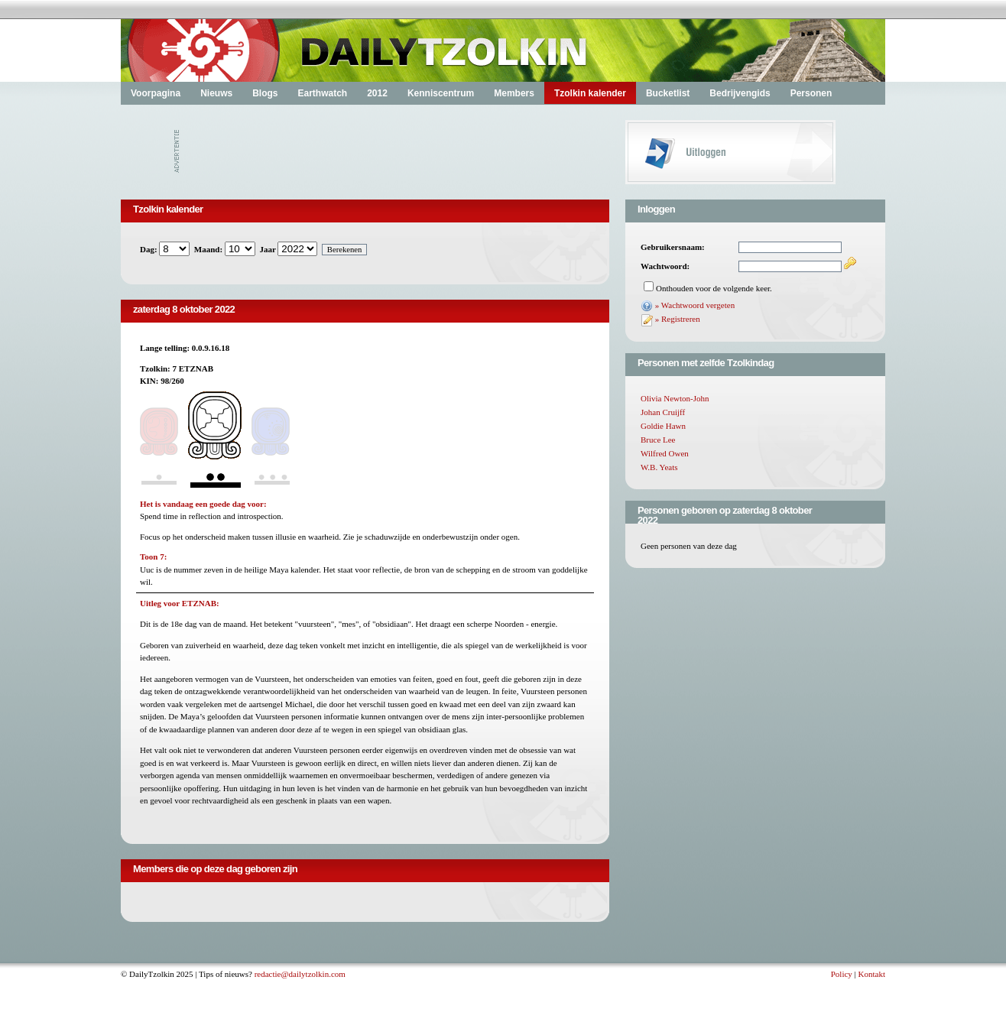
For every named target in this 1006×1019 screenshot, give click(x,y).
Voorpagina (155, 93)
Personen (811, 93)
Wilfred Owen (665, 453)
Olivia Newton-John (675, 398)
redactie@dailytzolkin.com (300, 973)
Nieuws (216, 93)
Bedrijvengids (739, 93)
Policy (841, 973)
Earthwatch (322, 93)
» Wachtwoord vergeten (695, 305)
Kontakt (871, 973)
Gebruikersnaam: (673, 247)
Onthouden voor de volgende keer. (714, 288)
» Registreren (677, 318)
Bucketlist (668, 93)
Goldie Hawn (663, 425)
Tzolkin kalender (590, 93)
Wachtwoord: (665, 266)
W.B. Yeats (659, 467)
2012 (377, 93)
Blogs (264, 93)
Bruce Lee (658, 439)
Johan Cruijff (663, 412)
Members (514, 93)
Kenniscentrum (440, 93)
